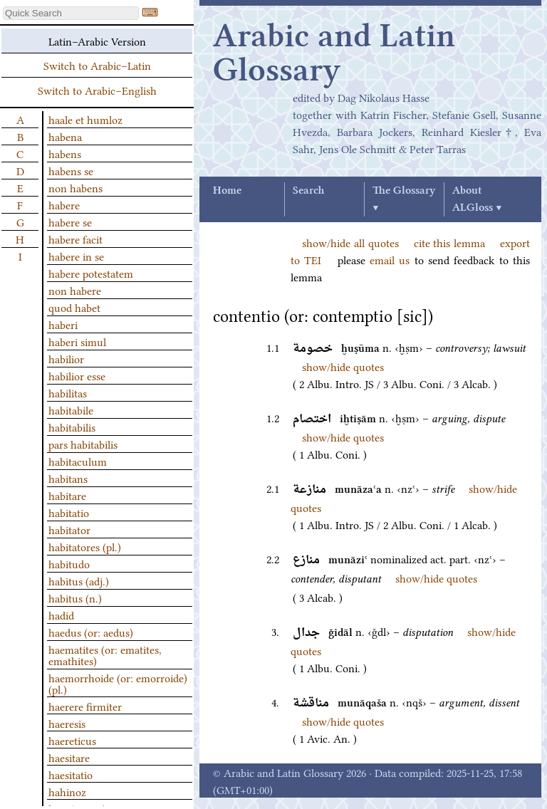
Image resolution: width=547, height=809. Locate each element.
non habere (74, 290)
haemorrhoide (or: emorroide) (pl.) (117, 682)
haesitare (69, 757)
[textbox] (71, 13)
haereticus (72, 740)
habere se (70, 221)
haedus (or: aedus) (90, 632)
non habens (75, 187)
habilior (66, 358)
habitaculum (77, 461)
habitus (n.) (75, 597)
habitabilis (71, 426)
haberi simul (77, 341)
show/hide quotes (343, 366)
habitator (69, 529)
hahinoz (67, 791)
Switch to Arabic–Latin (97, 65)
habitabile (70, 409)
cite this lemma (450, 242)
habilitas (67, 392)
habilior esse (76, 375)
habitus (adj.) (78, 580)
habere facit (75, 238)
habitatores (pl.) (84, 546)
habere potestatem (90, 273)
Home (227, 191)
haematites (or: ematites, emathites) (105, 654)
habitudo (69, 563)
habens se (70, 170)
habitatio (68, 512)
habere (64, 204)
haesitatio (70, 774)
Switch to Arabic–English (97, 90)
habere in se (76, 255)
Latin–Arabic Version (97, 40)
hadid (61, 614)
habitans (68, 478)
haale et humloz (85, 119)
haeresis (66, 723)
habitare (67, 495)
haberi (63, 324)
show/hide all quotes (350, 242)
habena (65, 136)
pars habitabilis (83, 444)
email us (390, 259)
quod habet (74, 307)
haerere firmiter (85, 706)
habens (64, 153)
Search (308, 191)
